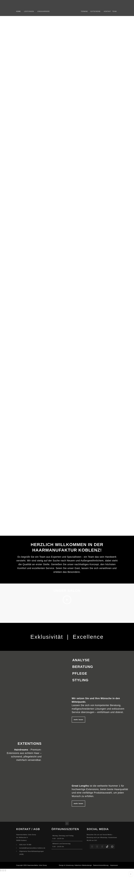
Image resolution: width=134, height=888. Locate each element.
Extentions (29, 743)
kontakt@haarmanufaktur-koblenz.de (32, 848)
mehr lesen (78, 720)
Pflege (79, 673)
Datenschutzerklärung (100, 865)
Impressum (114, 865)
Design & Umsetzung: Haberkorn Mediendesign (75, 865)
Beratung (82, 667)
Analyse (81, 660)
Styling (80, 680)
